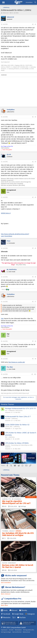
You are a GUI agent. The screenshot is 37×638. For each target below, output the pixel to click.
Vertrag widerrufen (28, 630)
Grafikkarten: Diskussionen (15, 410)
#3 (35, 161)
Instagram (31, 614)
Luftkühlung (14, 418)
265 (4, 506)
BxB (6, 437)
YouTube (23, 617)
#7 (35, 301)
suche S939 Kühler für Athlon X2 (17, 425)
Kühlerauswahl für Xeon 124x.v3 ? (18, 416)
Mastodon (6, 617)
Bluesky (24, 610)
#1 (35, 24)
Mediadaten (18, 630)
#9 (35, 358)
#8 (35, 341)
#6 (35, 277)
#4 (35, 197)
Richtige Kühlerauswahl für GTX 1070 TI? (20, 408)
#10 (35, 374)
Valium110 (6, 13)
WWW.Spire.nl (6, 213)
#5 (35, 248)
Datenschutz (26, 632)
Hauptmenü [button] (3, 2)
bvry (6, 410)
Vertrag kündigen (6, 632)
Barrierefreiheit (17, 632)
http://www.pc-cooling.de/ (16, 362)
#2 (35, 117)
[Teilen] (32, 24)
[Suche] (35, 2)
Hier (2, 318)
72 (4, 538)
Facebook (6, 614)
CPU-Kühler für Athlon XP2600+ (17, 443)
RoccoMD (7, 418)
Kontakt (11, 630)
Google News (18, 614)
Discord (14, 610)
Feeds (5, 610)
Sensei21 (7, 445)
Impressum (4, 630)
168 (4, 570)
